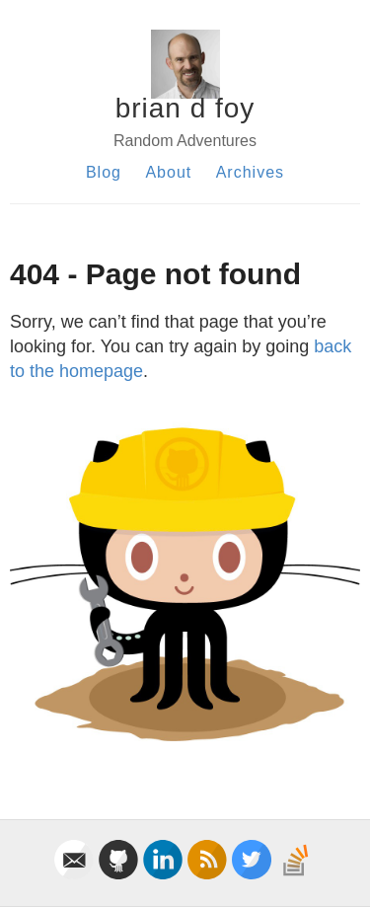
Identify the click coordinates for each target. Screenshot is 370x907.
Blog (103, 172)
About (168, 172)
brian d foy (185, 108)
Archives (250, 172)
